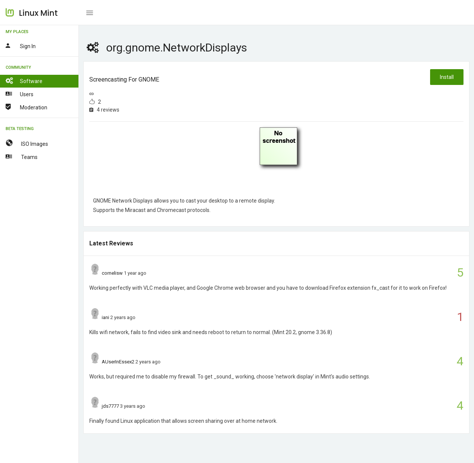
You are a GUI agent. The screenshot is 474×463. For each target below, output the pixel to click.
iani (105, 317)
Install (447, 77)
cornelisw (112, 273)
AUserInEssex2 (118, 362)
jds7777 (110, 406)
